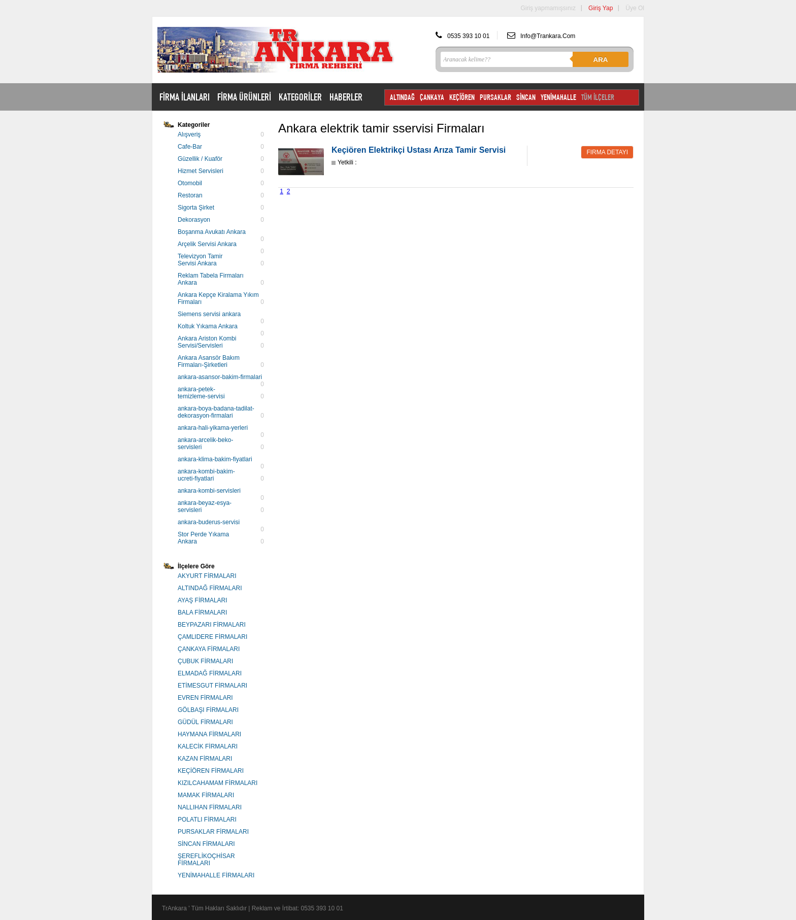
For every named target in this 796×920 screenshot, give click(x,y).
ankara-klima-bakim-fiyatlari (215, 459)
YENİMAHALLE (558, 97)
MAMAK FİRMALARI (206, 795)
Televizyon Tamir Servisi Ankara (200, 260)
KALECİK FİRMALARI (208, 746)
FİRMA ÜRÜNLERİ (244, 97)
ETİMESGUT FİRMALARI (212, 685)
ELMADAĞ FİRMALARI (210, 673)
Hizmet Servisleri (200, 171)
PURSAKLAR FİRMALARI (213, 831)
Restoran (190, 195)
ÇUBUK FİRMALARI (205, 661)
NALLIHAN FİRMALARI (210, 807)
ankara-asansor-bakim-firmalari (220, 377)
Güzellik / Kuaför (200, 158)
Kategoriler (194, 124)
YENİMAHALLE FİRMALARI (216, 875)
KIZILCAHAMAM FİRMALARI (217, 783)
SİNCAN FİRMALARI (206, 843)
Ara (600, 59)
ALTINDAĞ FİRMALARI (210, 588)
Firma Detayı (607, 152)
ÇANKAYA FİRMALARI (209, 649)
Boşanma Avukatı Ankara (212, 231)
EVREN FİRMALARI (205, 697)
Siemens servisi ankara (209, 314)
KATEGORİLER (300, 97)
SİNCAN (526, 97)
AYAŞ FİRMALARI (202, 600)
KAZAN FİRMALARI (205, 758)
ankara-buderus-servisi (209, 522)
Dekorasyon (194, 219)
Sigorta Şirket (196, 207)
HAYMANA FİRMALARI (209, 734)
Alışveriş (189, 134)
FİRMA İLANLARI (184, 97)
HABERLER (345, 97)
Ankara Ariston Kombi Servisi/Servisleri (207, 342)
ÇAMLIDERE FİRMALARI (212, 636)
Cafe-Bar (190, 146)
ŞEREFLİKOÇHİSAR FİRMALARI (206, 860)
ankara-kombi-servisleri (209, 490)
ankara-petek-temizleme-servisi (201, 393)
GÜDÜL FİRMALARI (205, 722)
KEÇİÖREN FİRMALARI (211, 770)
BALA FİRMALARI (202, 612)
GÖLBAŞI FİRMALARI (208, 709)
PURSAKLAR (495, 97)
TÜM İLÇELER (597, 97)
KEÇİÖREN (462, 97)
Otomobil (190, 183)
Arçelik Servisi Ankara (207, 244)
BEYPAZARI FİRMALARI (212, 624)
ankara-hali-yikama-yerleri (213, 427)
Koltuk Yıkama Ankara (208, 326)
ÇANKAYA (432, 97)
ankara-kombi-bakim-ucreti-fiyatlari (206, 475)
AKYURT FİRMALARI (207, 576)
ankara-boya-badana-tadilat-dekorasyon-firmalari (216, 412)
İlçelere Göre (196, 566)
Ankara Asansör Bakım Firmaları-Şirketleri (209, 361)
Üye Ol (634, 8)
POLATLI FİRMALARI (207, 819)
